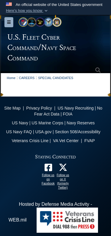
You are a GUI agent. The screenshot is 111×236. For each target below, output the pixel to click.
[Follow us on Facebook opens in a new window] (48, 168)
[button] (27, 11)
